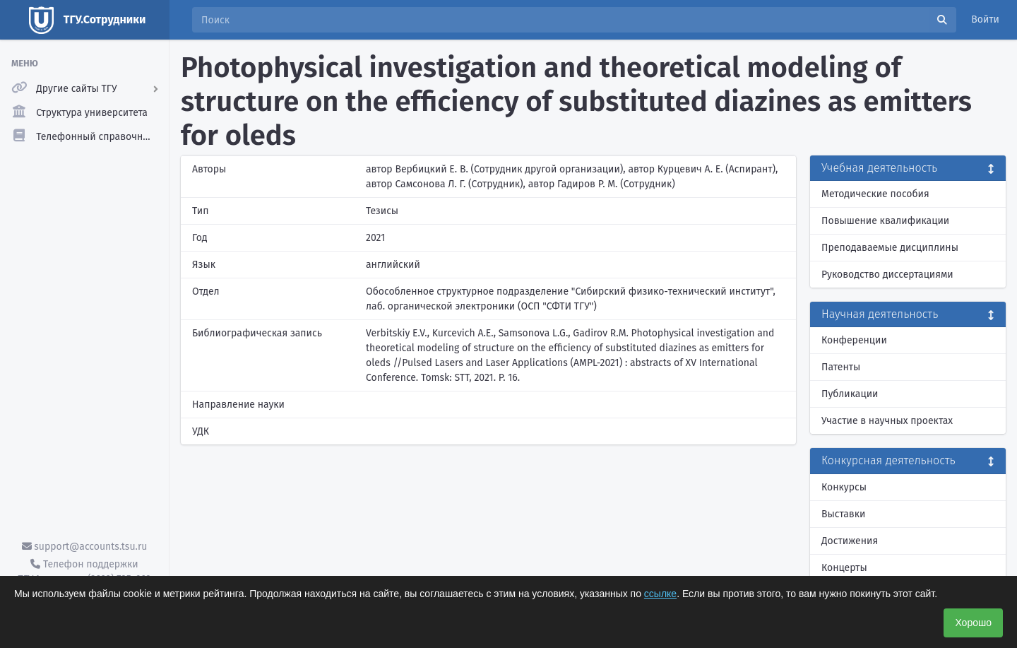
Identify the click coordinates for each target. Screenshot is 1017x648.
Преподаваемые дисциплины (889, 248)
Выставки (843, 514)
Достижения (849, 541)
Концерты (844, 568)
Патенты (840, 367)
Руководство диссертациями (887, 275)
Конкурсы (844, 487)
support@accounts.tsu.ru (85, 547)
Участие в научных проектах (887, 421)
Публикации (849, 394)
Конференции (854, 340)
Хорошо (973, 622)
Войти (985, 19)
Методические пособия (875, 194)
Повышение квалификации (885, 221)
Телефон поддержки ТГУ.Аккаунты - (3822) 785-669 (84, 571)
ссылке (660, 593)
